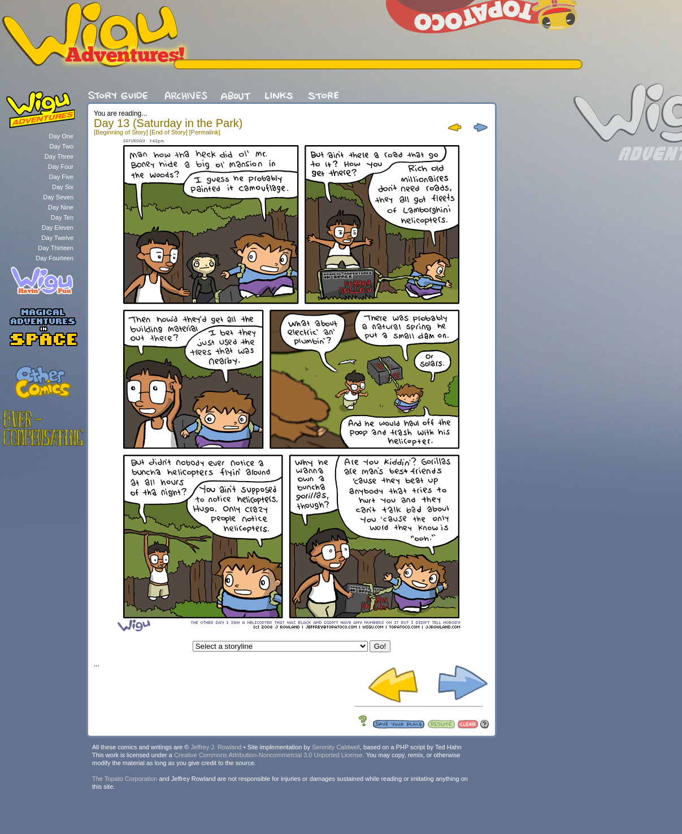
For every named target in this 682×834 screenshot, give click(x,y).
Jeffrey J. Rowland (215, 747)
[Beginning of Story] (121, 132)
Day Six (62, 187)
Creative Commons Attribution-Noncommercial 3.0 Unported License (268, 755)
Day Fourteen (54, 258)
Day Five (61, 176)
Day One (61, 136)
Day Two (61, 146)
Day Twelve (57, 237)
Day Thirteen (55, 247)
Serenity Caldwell (336, 747)
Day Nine (60, 207)
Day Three (59, 156)
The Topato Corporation (124, 778)
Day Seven (58, 197)
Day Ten (62, 217)
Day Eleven (57, 227)
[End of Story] (169, 132)
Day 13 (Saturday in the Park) (168, 123)
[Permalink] (204, 132)
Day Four (60, 166)
